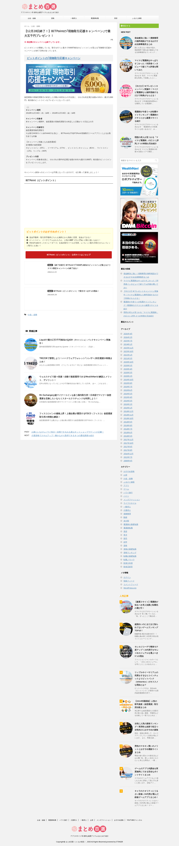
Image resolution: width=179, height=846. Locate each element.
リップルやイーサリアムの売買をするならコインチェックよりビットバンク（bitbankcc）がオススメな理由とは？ (146, 678)
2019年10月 (128, 379)
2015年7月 (128, 457)
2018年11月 (128, 415)
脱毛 (125, 538)
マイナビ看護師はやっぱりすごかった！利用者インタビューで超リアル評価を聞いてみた (141, 284)
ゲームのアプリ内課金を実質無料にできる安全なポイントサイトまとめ (146, 771)
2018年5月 (128, 436)
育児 (125, 535)
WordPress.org (130, 588)
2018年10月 (128, 418)
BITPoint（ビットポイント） (41, 180)
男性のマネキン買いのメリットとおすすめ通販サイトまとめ (146, 749)
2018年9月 (128, 422)
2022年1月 (128, 355)
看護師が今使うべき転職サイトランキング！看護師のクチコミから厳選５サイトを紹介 (141, 305)
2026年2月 (128, 337)
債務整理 (127, 514)
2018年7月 (128, 429)
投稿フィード (129, 581)
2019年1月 (128, 408)
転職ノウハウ (129, 559)
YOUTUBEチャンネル (134, 820)
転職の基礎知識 (130, 556)
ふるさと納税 (137, 18)
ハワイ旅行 (128, 492)
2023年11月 (128, 348)
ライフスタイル (130, 503)
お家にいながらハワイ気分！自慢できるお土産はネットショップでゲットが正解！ (67, 432)
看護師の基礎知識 (131, 524)
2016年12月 (128, 454)
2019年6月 (128, 390)
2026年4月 (128, 334)
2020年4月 (128, 369)
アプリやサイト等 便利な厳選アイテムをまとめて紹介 (89, 836)
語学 (125, 542)
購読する (125, 26)
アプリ (126, 485)
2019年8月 (128, 383)
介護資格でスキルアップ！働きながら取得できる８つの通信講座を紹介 (62, 435)
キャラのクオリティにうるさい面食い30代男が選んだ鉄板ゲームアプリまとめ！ (147, 794)
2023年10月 (128, 351)
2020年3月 (128, 372)
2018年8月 (128, 425)
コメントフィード (131, 584)
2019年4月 (128, 397)
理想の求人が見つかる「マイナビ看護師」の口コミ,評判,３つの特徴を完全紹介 (147, 140)
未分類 (126, 521)
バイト (126, 496)
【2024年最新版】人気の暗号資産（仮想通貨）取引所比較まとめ (146, 704)
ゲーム (126, 489)
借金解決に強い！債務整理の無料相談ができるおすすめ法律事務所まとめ (146, 41)
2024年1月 (128, 344)
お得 (125, 475)
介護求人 (127, 510)
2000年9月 (128, 461)
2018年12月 (128, 411)
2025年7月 (128, 341)
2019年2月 (128, 404)
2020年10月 (128, 362)
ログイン (127, 577)
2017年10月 (128, 443)
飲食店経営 (128, 567)
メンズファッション (132, 500)
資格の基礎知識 (130, 549)
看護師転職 (95, 18)
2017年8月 (128, 450)
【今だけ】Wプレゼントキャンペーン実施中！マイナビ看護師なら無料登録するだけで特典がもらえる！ (141, 294)
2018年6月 (128, 432)
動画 (125, 517)
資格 (52, 18)
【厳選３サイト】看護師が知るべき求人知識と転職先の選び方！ (146, 605)
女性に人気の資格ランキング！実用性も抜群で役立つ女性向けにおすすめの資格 (146, 726)
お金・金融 (32, 18)
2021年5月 (128, 358)
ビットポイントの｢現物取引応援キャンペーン (53, 58)
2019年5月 (128, 394)
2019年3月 (128, 401)
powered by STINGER (114, 842)
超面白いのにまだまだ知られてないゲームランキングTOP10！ (146, 627)
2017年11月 (128, 439)
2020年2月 (128, 376)
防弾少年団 (128, 563)
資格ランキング (130, 552)
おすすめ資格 (129, 471)
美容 (115, 18)
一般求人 (74, 18)
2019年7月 (128, 387)
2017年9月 (128, 446)
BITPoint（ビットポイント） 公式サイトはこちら (68, 255)
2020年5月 (128, 365)
